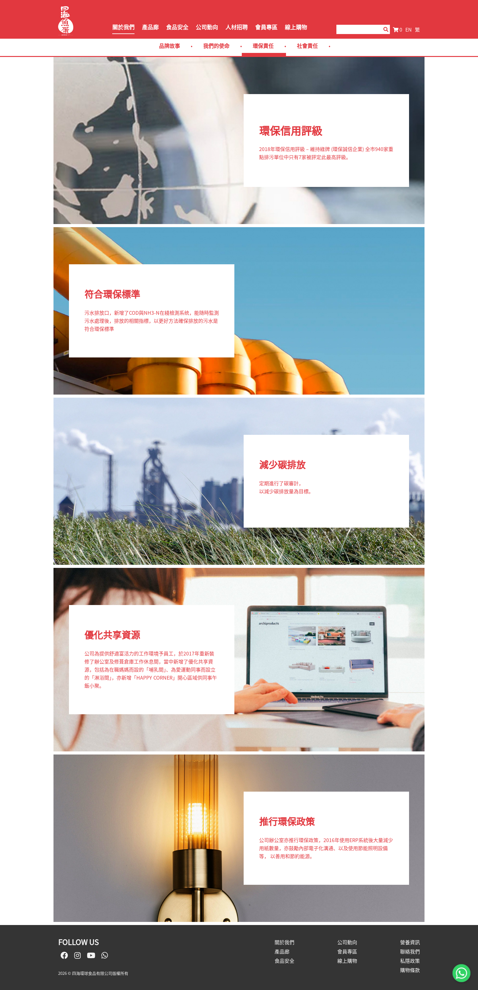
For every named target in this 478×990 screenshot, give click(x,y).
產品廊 (150, 27)
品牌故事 (169, 46)
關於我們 (123, 27)
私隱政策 (410, 960)
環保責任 (263, 46)
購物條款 (410, 970)
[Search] (357, 29)
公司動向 (207, 27)
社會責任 (307, 46)
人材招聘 (236, 27)
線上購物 (296, 27)
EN (408, 29)
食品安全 (177, 27)
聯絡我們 (410, 951)
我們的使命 (216, 46)
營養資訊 (410, 942)
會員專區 (266, 27)
